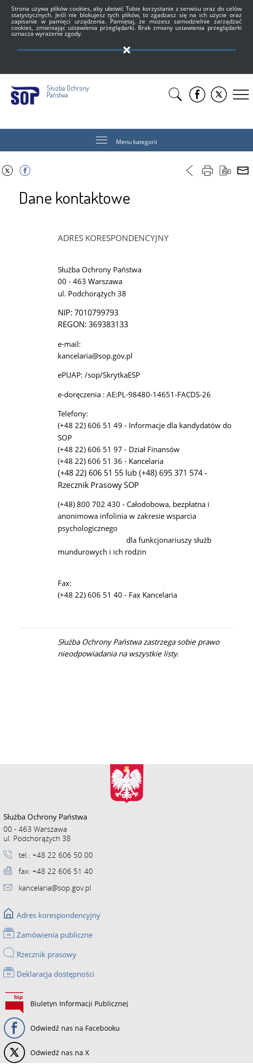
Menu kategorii (136, 142)
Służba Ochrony (50, 89)
